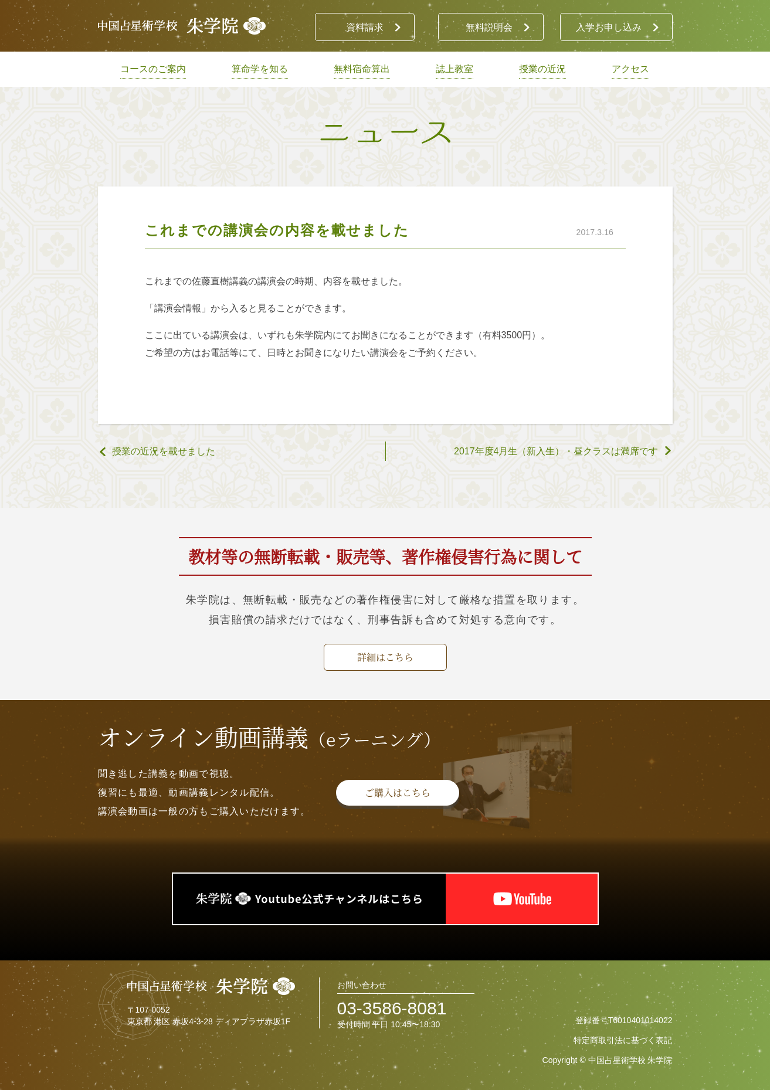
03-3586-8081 (392, 1008)
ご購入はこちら (397, 792)
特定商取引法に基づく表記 (623, 1040)
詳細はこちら (385, 657)
